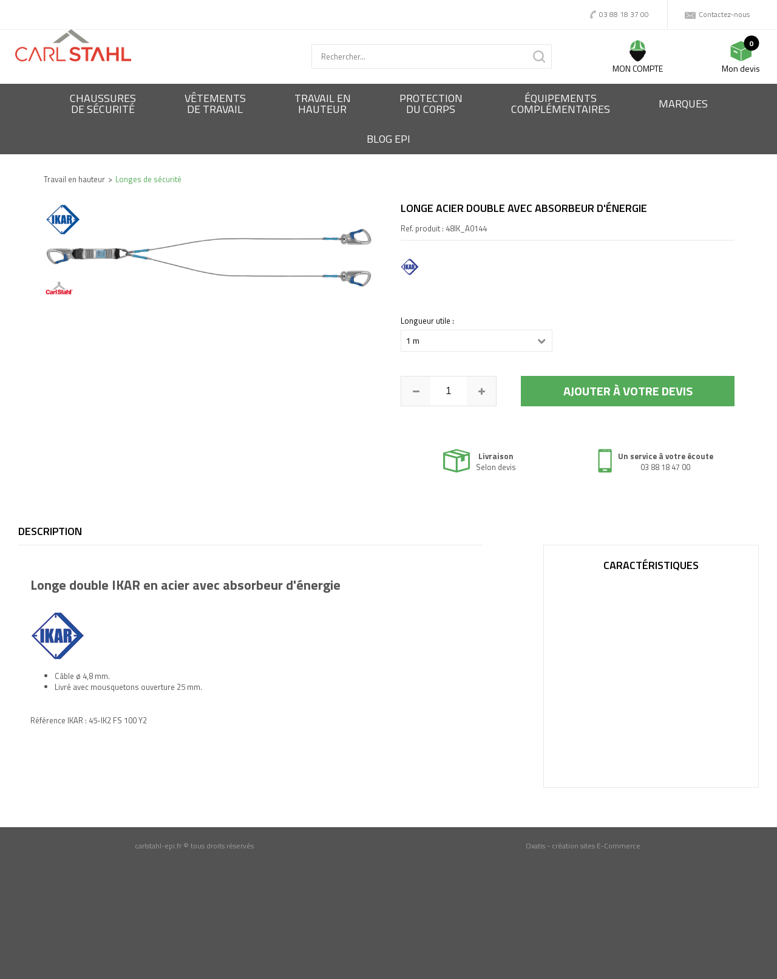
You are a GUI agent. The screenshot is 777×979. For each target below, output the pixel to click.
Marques (683, 103)
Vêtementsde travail (215, 103)
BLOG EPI (388, 139)
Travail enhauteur (322, 103)
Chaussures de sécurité (103, 103)
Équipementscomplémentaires (560, 103)
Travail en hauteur (74, 179)
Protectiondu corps (431, 103)
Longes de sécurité (148, 179)
